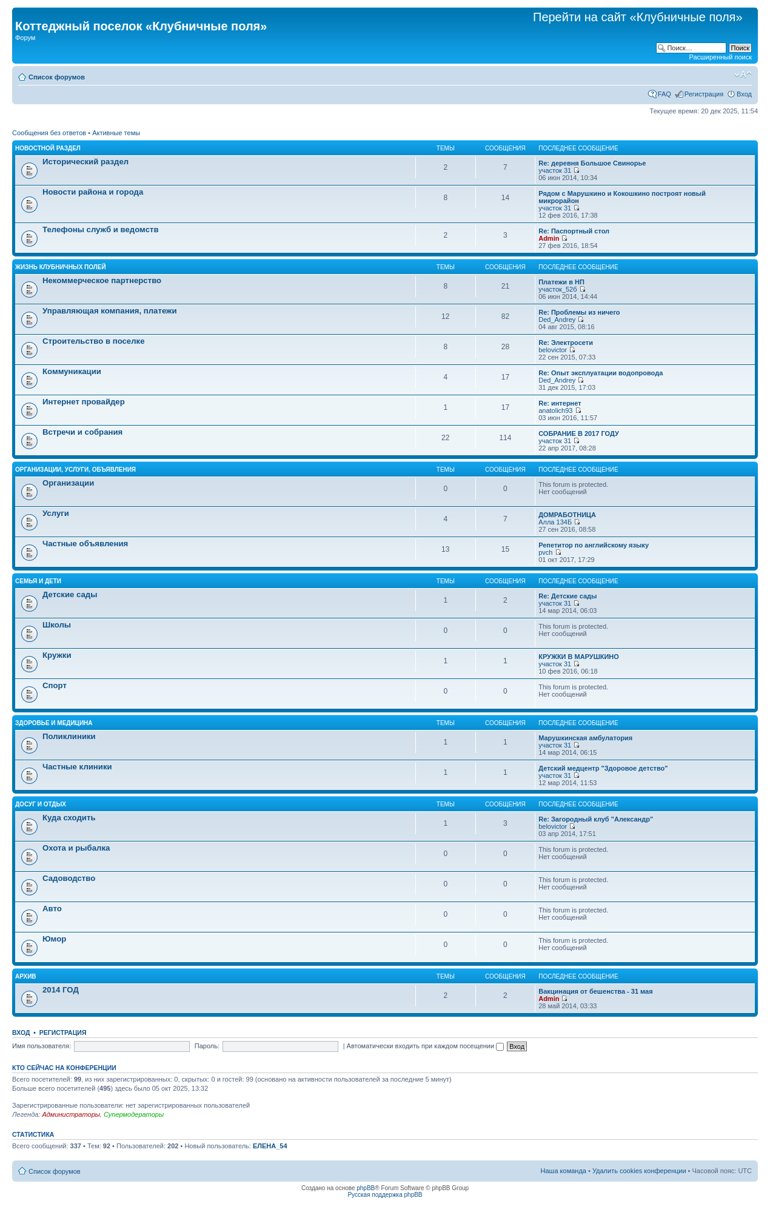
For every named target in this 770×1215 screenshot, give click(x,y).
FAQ (664, 94)
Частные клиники (77, 766)
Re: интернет (559, 403)
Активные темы (116, 132)
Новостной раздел (48, 148)
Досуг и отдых (40, 804)
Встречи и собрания (82, 432)
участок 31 (554, 170)
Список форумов (56, 77)
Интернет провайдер (83, 401)
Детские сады (70, 594)
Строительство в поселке (93, 341)
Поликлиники (69, 736)
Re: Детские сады (567, 596)
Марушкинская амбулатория (585, 737)
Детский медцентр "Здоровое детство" (603, 768)
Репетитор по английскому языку (593, 545)
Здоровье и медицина (54, 723)
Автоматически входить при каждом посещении (425, 1045)
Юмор (54, 938)
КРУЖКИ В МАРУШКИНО (578, 656)
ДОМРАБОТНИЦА (567, 514)
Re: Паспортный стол (573, 231)
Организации (68, 482)
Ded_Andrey (556, 319)
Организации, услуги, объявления (75, 469)
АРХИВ (25, 976)
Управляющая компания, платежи (109, 310)
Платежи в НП (561, 282)
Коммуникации (71, 371)
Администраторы (70, 1114)
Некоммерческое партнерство (101, 280)
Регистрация (704, 94)
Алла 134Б (555, 522)
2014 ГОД (60, 989)
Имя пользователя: (41, 1045)
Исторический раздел (85, 161)
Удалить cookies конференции (639, 1170)
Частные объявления (85, 543)
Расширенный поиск (720, 57)
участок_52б (557, 289)
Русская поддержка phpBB (384, 1194)
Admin (548, 238)
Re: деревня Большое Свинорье (592, 163)
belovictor (552, 349)
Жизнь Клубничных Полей (60, 267)
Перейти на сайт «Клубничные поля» (638, 17)
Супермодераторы (134, 1114)
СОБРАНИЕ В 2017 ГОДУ (578, 433)
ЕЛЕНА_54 (270, 1146)
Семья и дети (38, 581)
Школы (56, 624)
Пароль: (207, 1045)
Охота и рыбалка (76, 847)
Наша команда (563, 1170)
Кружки (56, 655)
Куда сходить (69, 817)
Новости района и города (92, 191)
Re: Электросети (565, 342)
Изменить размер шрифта (743, 74)
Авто (52, 908)
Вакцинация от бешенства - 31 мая (595, 991)
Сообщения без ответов (49, 132)
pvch (545, 552)
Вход (744, 94)
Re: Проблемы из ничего (579, 312)
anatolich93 (555, 410)
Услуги (55, 513)
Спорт (54, 685)
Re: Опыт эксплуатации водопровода (600, 373)
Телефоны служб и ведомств (100, 229)
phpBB (366, 1188)
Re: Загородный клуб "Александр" (595, 819)
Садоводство (68, 878)
